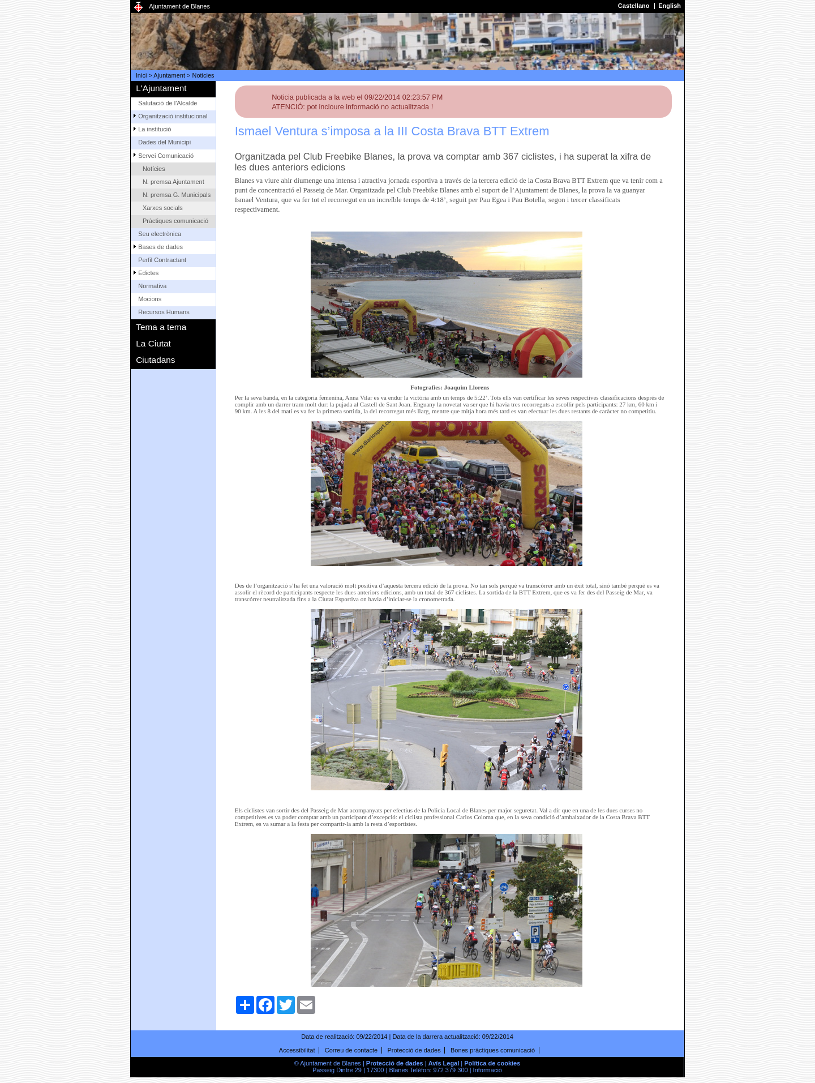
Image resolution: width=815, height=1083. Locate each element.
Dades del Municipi (164, 142)
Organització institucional (172, 116)
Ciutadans (155, 360)
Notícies (154, 168)
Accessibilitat (297, 1050)
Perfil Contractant (162, 259)
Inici (141, 75)
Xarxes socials (163, 207)
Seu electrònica (159, 233)
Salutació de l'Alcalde (167, 103)
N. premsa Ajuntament (173, 181)
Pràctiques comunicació (175, 220)
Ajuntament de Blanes (179, 6)
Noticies (203, 75)
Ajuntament (169, 75)
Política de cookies (492, 1063)
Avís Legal (444, 1063)
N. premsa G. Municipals (177, 194)
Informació (487, 1070)
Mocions (149, 299)
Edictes (148, 272)
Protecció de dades (414, 1050)
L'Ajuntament (161, 88)
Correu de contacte (351, 1050)
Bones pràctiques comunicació (493, 1050)
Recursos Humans (163, 312)
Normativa (152, 285)
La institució (154, 129)
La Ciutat (153, 343)
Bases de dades (160, 246)
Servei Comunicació (166, 155)
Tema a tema (161, 327)
